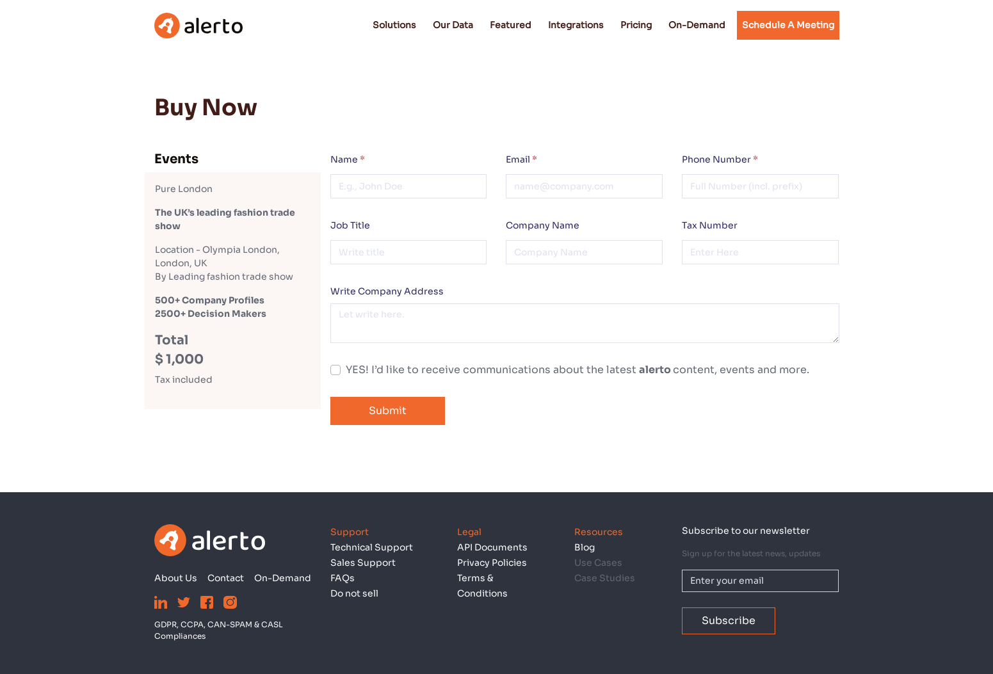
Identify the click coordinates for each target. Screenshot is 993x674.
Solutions (394, 25)
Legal (469, 532)
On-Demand (696, 25)
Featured (510, 25)
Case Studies (604, 578)
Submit (388, 410)
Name (347, 159)
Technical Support (371, 547)
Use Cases (598, 562)
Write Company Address (387, 291)
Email (521, 159)
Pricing (636, 25)
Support (349, 532)
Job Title (350, 225)
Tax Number (710, 225)
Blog (584, 547)
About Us (175, 578)
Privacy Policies (492, 562)
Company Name (542, 225)
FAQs (342, 578)
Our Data (453, 25)
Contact (225, 578)
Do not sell (354, 593)
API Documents (492, 547)
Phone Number (720, 159)
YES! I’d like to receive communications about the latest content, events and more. (577, 369)
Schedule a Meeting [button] (788, 25)
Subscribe (728, 620)
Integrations (576, 25)
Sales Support (363, 562)
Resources (598, 532)
